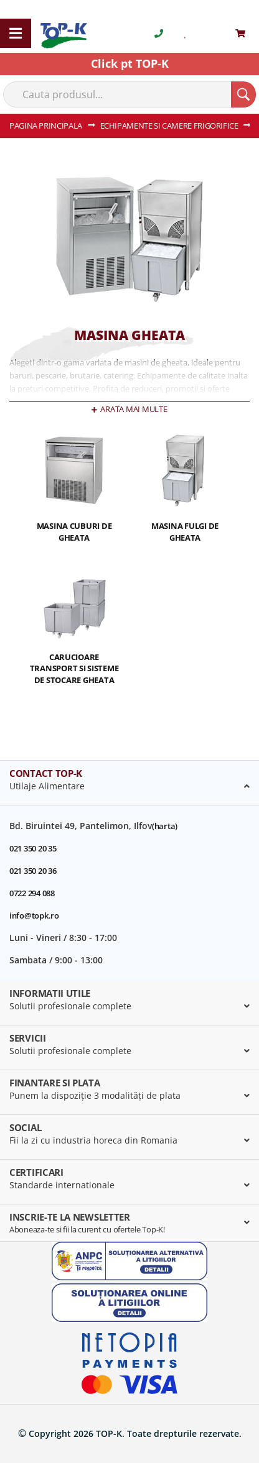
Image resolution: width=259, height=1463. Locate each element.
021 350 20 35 (33, 848)
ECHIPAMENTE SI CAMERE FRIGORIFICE (170, 125)
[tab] (129, 783)
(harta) (164, 826)
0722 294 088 (32, 893)
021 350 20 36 (33, 870)
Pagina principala (46, 125)
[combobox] (129, 94)
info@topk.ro (34, 915)
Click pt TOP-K (130, 63)
